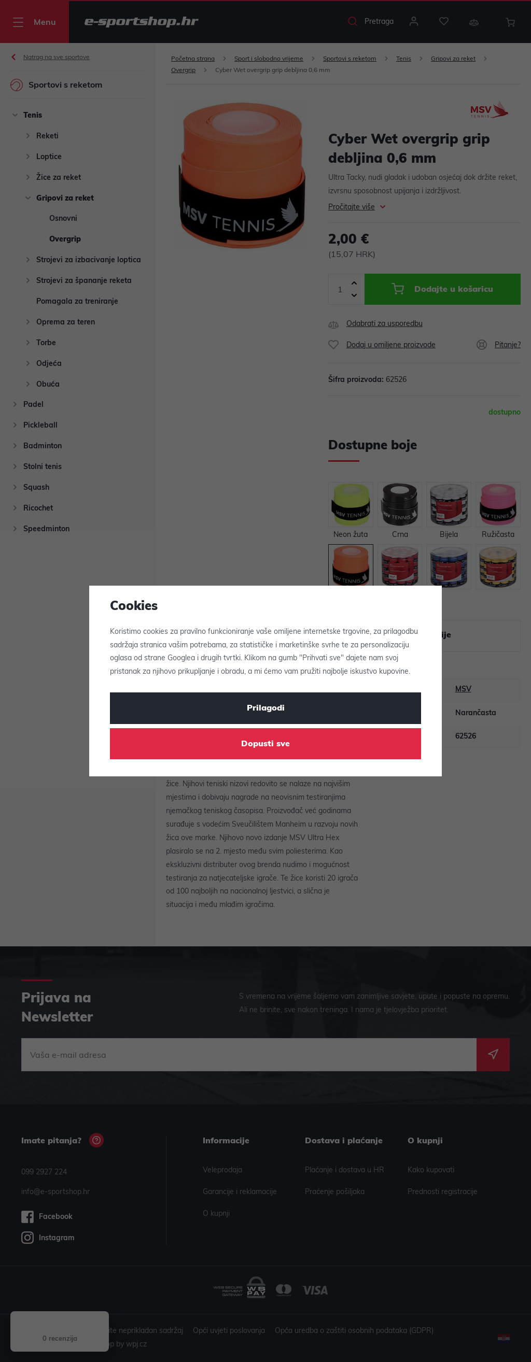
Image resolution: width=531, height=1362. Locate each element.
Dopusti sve (265, 744)
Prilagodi (266, 708)
